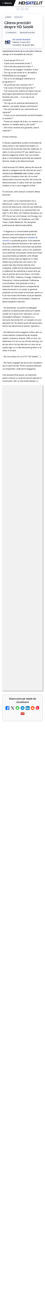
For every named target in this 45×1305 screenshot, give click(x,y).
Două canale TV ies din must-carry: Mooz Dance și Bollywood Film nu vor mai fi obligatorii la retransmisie (16, 1175)
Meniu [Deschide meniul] (7, 3)
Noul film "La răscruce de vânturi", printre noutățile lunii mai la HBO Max (22, 1286)
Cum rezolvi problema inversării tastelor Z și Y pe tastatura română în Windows (16, 1078)
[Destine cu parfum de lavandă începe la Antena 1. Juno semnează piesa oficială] (35, 1243)
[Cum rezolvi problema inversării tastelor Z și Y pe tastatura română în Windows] (35, 1078)
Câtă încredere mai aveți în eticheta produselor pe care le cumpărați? (15, 1140)
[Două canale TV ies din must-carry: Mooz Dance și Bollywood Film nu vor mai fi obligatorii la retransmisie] (35, 1173)
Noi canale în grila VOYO (13, 985)
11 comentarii (11, 32)
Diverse (8, 17)
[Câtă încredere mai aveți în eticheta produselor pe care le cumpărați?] (35, 1141)
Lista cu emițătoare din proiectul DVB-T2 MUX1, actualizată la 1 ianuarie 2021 (21, 1109)
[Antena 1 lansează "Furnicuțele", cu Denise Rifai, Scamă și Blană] (35, 1045)
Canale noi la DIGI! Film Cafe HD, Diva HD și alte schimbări (16, 1014)
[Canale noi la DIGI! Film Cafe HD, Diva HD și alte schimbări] (35, 1015)
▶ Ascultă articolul (28, 32)
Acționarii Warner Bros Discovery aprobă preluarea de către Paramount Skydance (16, 1210)
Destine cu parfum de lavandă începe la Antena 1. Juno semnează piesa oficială (15, 1244)
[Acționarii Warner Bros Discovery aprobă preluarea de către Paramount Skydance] (35, 1210)
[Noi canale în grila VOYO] (35, 988)
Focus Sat (19, 17)
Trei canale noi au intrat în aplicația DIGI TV (15, 956)
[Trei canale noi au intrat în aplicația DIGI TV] (35, 958)
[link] (22, 959)
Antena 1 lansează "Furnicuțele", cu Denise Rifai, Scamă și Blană (15, 1045)
